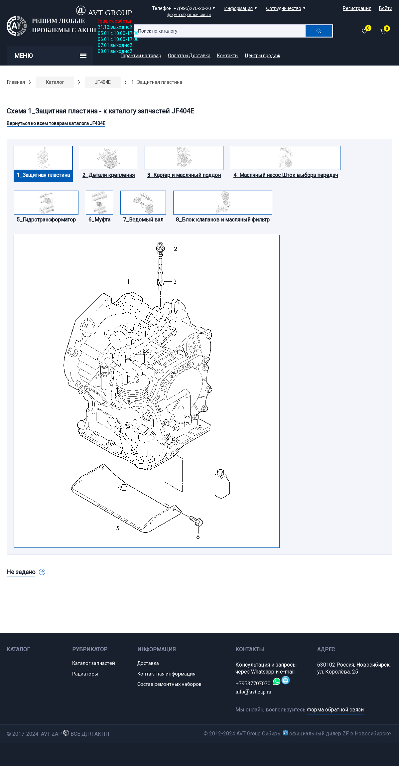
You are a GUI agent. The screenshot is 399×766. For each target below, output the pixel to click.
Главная (16, 82)
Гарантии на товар (141, 56)
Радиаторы (85, 674)
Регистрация (357, 8)
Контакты (227, 56)
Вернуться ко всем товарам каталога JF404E (56, 123)
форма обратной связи (189, 14)
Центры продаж (262, 56)
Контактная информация (166, 674)
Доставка (148, 663)
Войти (385, 8)
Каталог (55, 82)
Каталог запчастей (93, 663)
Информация (238, 8)
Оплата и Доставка (189, 56)
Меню (50, 55)
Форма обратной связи (335, 709)
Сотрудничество (283, 8)
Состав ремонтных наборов (169, 684)
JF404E (103, 82)
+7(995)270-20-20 (192, 8)
